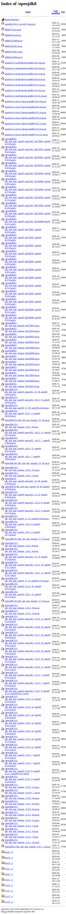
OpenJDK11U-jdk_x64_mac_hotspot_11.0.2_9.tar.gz (21, 830)
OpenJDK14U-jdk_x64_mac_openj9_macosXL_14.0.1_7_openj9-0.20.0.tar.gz (27, 440)
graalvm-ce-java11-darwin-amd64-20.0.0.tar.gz (25, 118)
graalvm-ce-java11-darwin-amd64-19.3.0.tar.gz (25, 129)
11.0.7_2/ (9, 891)
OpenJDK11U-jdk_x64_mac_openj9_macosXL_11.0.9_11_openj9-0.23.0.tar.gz (28, 619)
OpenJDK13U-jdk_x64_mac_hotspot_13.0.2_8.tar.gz (21, 544)
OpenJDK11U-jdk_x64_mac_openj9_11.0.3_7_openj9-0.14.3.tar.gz (22, 755)
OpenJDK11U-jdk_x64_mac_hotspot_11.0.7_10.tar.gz (22, 802)
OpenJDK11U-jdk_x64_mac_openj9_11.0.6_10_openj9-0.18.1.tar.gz (23, 723)
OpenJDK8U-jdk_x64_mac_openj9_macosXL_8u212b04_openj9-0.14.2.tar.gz (28, 205)
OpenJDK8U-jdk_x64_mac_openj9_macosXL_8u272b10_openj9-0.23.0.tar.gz (28, 149)
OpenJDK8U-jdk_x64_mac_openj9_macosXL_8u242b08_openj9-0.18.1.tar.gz (28, 181)
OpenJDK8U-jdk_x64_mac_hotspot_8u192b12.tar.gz (22, 385)
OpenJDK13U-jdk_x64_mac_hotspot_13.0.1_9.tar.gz (21, 550)
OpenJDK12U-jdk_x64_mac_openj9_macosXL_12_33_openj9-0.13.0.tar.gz (26, 556)
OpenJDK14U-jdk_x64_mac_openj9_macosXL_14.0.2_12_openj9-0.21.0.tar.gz (28, 432)
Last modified (56, 12)
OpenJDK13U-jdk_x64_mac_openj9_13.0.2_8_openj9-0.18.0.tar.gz (22, 524)
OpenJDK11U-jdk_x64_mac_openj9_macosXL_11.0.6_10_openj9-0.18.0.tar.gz (28, 651)
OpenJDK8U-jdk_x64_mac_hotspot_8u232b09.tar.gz (22, 357)
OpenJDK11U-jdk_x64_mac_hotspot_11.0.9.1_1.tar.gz (22, 791)
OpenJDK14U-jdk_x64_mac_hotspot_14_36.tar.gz (27, 463)
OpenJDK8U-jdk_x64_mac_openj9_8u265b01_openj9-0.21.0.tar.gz (23, 245)
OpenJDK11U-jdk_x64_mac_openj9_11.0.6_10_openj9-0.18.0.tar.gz (23, 731)
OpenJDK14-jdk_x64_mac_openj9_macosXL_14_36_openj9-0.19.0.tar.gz (26, 481)
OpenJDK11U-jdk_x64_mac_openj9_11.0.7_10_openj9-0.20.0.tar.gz (23, 715)
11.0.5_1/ (9, 902)
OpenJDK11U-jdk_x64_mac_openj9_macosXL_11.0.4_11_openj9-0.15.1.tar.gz (28, 667)
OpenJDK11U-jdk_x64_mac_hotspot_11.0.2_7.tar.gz (21, 835)
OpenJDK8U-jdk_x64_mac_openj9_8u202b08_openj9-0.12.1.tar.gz (23, 309)
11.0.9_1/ (9, 885)
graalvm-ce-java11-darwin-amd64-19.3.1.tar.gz (25, 123)
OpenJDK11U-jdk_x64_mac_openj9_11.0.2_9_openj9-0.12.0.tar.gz (22, 779)
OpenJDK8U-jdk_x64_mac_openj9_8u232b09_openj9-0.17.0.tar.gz (23, 277)
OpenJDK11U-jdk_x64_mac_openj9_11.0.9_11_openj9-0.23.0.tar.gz (23, 699)
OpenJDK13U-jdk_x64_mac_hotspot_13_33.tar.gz (27, 539)
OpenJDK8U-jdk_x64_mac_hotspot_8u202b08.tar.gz (22, 379)
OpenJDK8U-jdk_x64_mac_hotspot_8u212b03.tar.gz (22, 374)
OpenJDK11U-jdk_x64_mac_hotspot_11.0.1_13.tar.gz (22, 841)
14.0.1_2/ (9, 869)
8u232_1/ (9, 863)
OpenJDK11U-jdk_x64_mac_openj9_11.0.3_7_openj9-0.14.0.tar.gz (22, 763)
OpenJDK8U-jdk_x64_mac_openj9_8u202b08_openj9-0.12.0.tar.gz (23, 317)
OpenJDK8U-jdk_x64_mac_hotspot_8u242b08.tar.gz (22, 352)
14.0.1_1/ (9, 874)
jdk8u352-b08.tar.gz (13, 40)
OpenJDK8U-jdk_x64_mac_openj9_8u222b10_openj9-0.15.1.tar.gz (23, 285)
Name (28, 12)
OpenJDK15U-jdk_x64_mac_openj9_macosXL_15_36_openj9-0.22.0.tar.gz (26, 392)
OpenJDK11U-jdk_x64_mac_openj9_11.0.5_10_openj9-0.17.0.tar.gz (23, 739)
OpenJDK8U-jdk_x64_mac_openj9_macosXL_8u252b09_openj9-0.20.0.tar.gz (28, 173)
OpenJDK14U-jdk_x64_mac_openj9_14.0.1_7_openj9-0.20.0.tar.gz (22, 456)
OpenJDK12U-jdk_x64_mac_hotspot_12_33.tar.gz (27, 601)
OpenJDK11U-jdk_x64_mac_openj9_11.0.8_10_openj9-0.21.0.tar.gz (23, 707)
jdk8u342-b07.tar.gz (13, 52)
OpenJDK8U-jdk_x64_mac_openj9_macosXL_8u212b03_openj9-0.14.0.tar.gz (28, 213)
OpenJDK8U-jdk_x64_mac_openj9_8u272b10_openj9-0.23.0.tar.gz (23, 237)
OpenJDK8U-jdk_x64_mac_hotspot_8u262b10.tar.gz (22, 341)
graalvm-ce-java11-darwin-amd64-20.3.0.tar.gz (25, 101)
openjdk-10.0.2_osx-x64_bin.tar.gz (20, 24)
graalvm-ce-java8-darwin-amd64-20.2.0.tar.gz (25, 68)
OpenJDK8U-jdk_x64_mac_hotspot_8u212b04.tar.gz (22, 368)
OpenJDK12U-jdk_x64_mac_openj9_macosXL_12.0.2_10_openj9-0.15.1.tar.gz (28, 564)
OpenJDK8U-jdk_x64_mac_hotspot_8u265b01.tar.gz (22, 335)
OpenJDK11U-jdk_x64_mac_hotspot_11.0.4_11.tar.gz (22, 819)
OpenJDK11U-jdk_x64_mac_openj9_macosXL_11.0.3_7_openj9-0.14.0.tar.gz (27, 683)
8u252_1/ (9, 858)
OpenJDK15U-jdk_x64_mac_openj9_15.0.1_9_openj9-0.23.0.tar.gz (22, 413)
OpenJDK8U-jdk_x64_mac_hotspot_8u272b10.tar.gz (22, 329)
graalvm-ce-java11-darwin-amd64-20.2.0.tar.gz (25, 107)
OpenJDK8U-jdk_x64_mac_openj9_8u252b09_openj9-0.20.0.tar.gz (23, 261)
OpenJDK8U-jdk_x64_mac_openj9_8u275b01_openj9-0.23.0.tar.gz (23, 229)
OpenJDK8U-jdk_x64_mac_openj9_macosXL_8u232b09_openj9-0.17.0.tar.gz (28, 189)
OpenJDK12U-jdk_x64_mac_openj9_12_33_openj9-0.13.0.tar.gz (27, 579)
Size (63, 12)
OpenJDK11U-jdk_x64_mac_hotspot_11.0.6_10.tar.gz (22, 808)
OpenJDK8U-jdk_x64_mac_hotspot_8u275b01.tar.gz (22, 324)
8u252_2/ (9, 852)
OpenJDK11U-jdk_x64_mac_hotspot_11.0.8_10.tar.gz (22, 797)
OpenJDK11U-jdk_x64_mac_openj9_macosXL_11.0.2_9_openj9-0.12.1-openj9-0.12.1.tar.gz (27, 691)
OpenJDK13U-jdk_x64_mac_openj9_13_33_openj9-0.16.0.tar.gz (27, 517)
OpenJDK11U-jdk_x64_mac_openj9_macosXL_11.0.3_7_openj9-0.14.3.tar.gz (27, 675)
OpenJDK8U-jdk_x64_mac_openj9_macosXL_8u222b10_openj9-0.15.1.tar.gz (28, 197)
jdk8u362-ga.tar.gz (13, 35)
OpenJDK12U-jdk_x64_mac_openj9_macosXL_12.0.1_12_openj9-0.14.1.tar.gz (28, 572)
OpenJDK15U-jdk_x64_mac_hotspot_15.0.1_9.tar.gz (21, 425)
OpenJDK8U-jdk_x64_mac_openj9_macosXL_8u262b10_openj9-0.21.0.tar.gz (28, 165)
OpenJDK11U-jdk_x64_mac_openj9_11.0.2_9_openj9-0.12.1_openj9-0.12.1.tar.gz (22, 771)
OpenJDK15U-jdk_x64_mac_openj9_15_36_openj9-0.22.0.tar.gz (27, 406)
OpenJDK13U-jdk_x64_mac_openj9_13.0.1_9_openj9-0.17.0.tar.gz (22, 532)
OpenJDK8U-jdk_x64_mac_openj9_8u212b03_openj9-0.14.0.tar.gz (23, 301)
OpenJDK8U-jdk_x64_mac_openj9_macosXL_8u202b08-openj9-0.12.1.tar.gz (28, 221)
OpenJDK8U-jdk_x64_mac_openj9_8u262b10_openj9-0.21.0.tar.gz (23, 253)
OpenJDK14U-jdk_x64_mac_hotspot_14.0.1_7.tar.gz (21, 474)
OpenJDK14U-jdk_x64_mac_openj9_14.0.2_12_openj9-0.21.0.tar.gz (23, 448)
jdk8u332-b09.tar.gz (13, 57)
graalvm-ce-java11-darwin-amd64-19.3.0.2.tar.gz (26, 134)
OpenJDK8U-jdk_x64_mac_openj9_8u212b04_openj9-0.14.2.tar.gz (23, 293)
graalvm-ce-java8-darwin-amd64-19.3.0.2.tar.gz (26, 96)
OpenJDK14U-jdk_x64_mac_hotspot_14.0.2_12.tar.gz (22, 468)
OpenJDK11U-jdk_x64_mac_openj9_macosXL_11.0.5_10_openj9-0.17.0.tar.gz (28, 659)
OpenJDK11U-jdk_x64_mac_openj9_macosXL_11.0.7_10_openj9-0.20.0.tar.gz (28, 635)
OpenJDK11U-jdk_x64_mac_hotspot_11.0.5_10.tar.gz (22, 813)
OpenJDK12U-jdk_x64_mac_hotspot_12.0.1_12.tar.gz (22, 612)
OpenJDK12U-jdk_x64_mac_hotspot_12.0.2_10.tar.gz (22, 606)
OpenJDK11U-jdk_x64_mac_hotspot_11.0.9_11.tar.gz (22, 785)
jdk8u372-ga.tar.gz (13, 29)
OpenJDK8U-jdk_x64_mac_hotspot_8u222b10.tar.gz (22, 363)
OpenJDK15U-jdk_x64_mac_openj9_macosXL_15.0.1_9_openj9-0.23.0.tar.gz (27, 400)
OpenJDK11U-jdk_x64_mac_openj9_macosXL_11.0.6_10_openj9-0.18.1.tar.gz (28, 643)
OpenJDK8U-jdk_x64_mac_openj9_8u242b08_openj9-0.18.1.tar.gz (23, 269)
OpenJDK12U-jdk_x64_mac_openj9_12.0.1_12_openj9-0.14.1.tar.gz (23, 594)
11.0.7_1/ (9, 896)
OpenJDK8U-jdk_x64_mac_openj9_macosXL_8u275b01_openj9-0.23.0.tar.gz (28, 141)
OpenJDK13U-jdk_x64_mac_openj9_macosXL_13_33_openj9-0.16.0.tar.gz (26, 494)
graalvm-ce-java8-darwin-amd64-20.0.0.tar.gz (25, 79)
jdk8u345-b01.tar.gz (13, 46)
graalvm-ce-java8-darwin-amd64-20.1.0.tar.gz (25, 74)
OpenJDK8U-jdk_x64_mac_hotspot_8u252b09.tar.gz (22, 346)
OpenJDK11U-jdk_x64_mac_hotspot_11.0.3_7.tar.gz (21, 824)
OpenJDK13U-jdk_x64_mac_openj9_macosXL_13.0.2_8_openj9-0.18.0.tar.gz (27, 502)
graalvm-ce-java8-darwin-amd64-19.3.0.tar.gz (25, 90)
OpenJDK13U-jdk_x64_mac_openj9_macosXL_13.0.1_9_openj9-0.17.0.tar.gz (27, 510)
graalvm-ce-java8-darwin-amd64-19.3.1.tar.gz (25, 85)
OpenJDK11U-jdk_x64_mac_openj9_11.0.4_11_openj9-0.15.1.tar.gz (23, 747)
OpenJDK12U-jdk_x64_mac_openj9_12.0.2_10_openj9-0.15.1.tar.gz (23, 586)
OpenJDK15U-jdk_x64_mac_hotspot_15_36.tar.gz (27, 420)
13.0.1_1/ (9, 880)
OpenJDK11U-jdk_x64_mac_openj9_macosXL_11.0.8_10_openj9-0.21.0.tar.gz (28, 627)
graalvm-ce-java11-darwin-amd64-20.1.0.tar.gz (25, 112)
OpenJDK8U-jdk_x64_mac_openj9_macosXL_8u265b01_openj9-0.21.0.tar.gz (28, 157)
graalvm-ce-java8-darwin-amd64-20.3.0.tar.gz (25, 63)
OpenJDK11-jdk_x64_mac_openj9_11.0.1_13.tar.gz (28, 846)
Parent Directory (12, 19)
